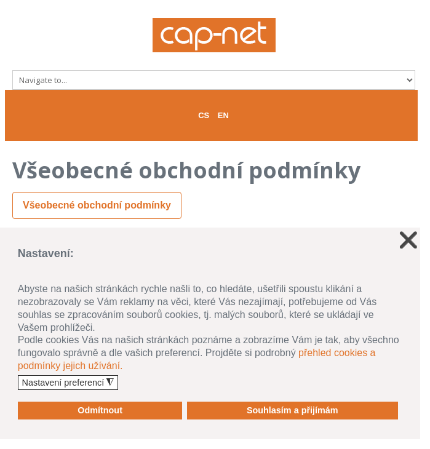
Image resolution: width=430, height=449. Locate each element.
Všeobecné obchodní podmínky (97, 205)
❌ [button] (408, 240)
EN (223, 115)
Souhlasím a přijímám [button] (292, 410)
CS (203, 115)
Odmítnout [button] (100, 410)
